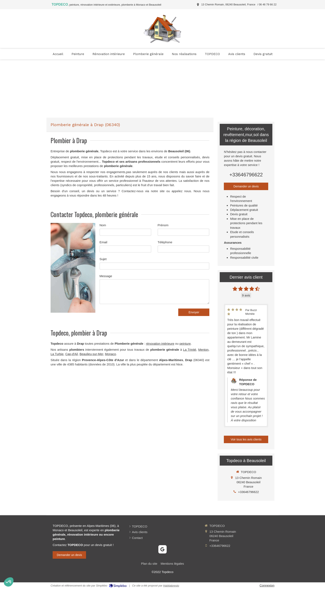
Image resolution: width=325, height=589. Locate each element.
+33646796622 (246, 174)
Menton (203, 349)
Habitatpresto (171, 585)
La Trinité (189, 349)
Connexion (267, 585)
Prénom (163, 225)
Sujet (103, 259)
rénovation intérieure (160, 343)
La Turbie (57, 354)
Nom (102, 225)
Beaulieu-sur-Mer (91, 354)
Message (105, 276)
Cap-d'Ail (71, 354)
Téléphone (165, 242)
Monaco (110, 354)
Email (103, 242)
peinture (185, 343)
